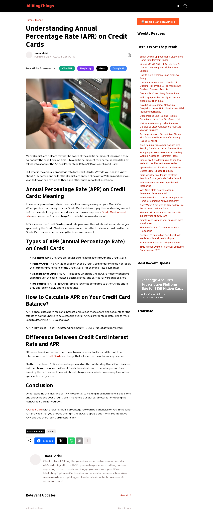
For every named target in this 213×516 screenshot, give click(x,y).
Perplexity (85, 68)
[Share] (128, 55)
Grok (102, 68)
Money (39, 19)
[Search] (184, 6)
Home (29, 19)
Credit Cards (53, 356)
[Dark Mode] (176, 6)
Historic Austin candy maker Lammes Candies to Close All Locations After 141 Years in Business (160, 126)
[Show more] (87, 440)
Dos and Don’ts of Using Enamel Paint (159, 93)
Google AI (118, 68)
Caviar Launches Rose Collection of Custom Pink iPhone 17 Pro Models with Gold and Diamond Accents (160, 86)
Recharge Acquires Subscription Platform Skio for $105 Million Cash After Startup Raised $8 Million (161, 137)
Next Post (123, 508)
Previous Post (35, 508)
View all (124, 495)
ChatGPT (67, 68)
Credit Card (35, 409)
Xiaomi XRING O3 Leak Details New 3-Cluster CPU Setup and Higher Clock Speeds (160, 67)
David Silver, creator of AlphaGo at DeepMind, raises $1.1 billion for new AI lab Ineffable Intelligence (162, 108)
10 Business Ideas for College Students (160, 242)
